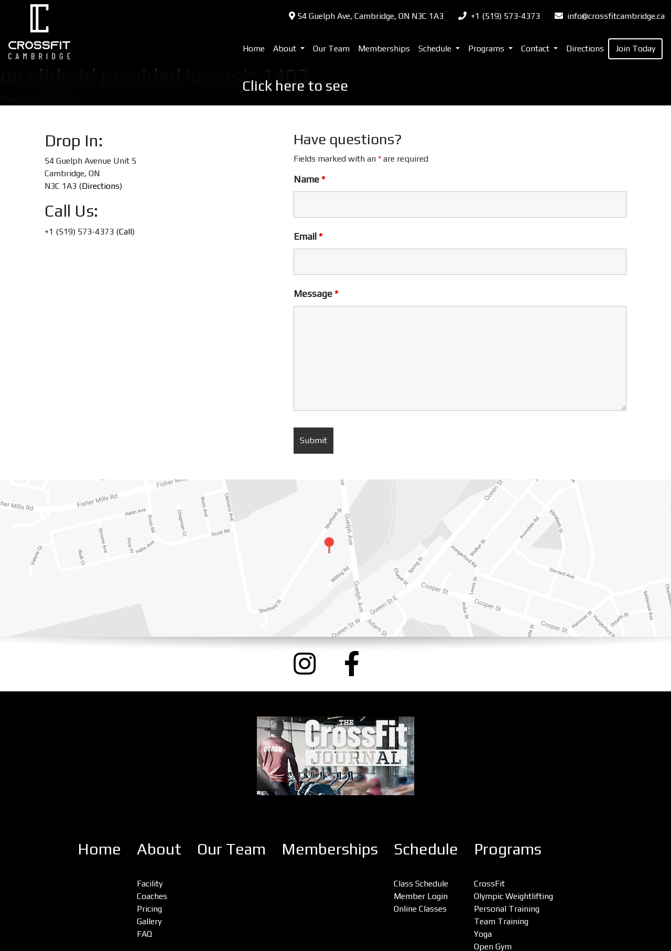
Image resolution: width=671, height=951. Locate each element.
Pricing (149, 909)
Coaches (152, 896)
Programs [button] (487, 49)
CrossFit (489, 884)
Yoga (483, 934)
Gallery (149, 921)
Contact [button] (536, 49)
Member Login (421, 896)
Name (309, 179)
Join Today (635, 49)
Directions (585, 49)
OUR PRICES (390, 85)
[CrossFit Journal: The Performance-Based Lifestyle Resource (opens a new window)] (335, 756)
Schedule (426, 849)
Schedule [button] (435, 49)
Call (125, 232)
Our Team (331, 49)
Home (254, 49)
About (159, 849)
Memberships (384, 49)
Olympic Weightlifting (513, 896)
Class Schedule (421, 884)
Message (316, 293)
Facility (150, 884)
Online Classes (420, 909)
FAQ (144, 934)
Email (308, 236)
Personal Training (506, 909)
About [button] (285, 49)
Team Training (501, 921)
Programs (508, 849)
